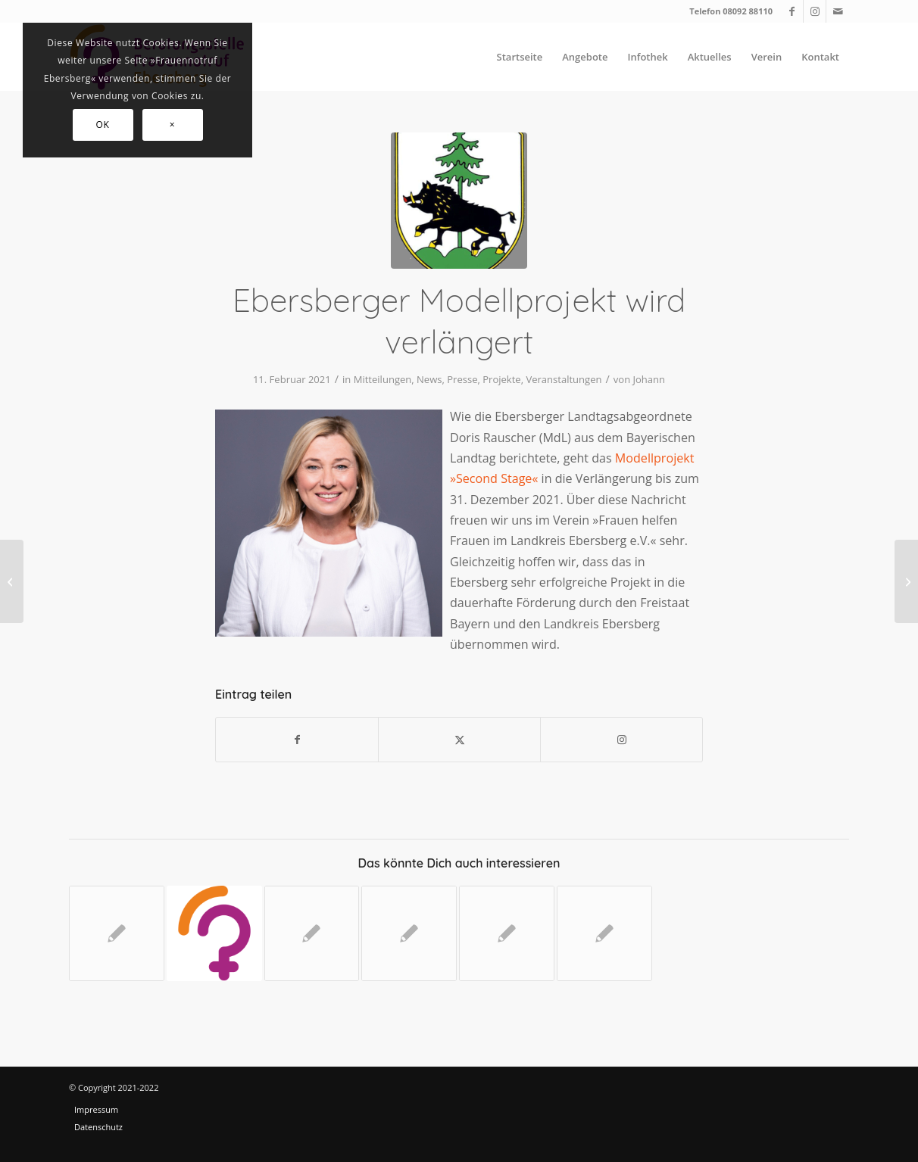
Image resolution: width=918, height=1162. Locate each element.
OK (103, 124)
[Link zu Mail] (837, 11)
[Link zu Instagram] (815, 11)
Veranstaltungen (563, 379)
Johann (649, 379)
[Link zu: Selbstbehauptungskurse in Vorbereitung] (506, 933)
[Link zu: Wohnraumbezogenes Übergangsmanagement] (312, 933)
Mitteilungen (383, 379)
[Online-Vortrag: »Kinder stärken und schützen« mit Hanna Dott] (906, 581)
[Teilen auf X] (459, 740)
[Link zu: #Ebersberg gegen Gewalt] (409, 933)
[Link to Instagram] (621, 740)
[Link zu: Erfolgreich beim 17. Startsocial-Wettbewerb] (604, 933)
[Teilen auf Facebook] (297, 740)
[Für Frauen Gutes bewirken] (11, 581)
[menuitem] (520, 57)
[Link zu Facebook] (792, 11)
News (429, 379)
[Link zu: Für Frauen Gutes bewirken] (116, 933)
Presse (462, 379)
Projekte (501, 379)
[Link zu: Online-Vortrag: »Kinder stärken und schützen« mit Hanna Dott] (214, 933)
